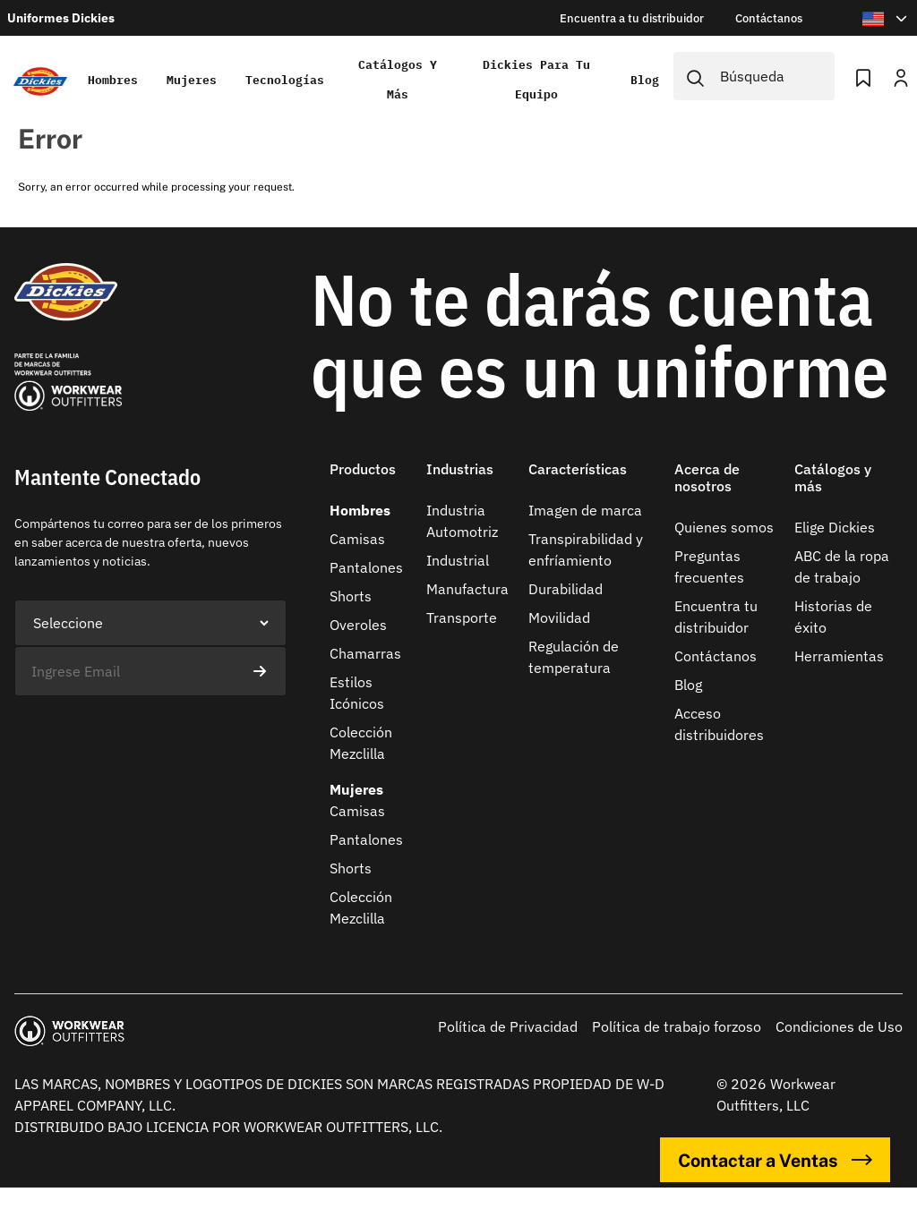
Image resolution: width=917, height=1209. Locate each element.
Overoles (358, 625)
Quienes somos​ (724, 527)
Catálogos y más (397, 79)
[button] (371, 480)
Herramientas (839, 656)
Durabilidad (565, 589)
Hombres (113, 80)
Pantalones (366, 567)
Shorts (351, 596)
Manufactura (467, 589)
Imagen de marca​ (585, 510)
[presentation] (150, 731)
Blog (644, 80)
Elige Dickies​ (834, 527)
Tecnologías (284, 80)
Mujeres (192, 80)
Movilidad (559, 617)
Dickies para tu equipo (536, 79)
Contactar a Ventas (775, 1160)
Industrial (457, 560)
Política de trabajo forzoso (676, 1026)
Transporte (461, 617)
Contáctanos (715, 656)
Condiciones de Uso (839, 1026)
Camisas (357, 539)
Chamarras (365, 653)
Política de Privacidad (508, 1026)
